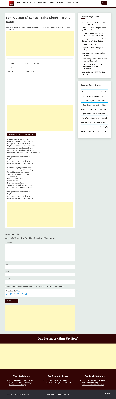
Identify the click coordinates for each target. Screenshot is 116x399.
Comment (9, 242)
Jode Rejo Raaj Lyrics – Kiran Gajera (94, 122)
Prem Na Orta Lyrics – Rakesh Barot (94, 109)
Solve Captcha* (13, 291)
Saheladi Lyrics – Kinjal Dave (94, 101)
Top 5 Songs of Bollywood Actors (21, 380)
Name (7, 264)
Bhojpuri (51, 2)
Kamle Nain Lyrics (89, 44)
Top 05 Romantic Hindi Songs (56, 380)
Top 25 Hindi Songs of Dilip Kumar (58, 383)
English (33, 2)
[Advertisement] (40, 43)
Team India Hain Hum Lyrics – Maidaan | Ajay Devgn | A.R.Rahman (93, 66)
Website (8, 279)
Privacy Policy (23, 394)
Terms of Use (12, 394)
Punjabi (25, 2)
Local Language (29, 134)
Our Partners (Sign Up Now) (58, 338)
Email (8, 271)
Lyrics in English (14, 134)
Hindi (18, 2)
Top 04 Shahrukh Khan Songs (93, 385)
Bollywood (42, 2)
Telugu (75, 2)
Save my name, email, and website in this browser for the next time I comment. (35, 286)
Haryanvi (60, 2)
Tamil (68, 2)
